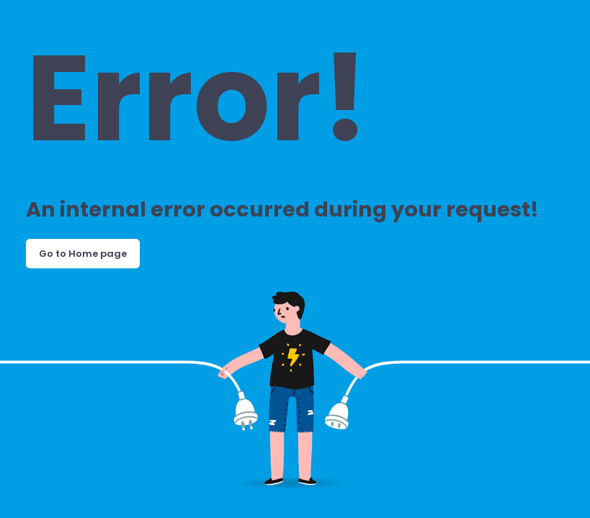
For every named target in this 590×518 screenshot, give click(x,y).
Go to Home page (83, 253)
